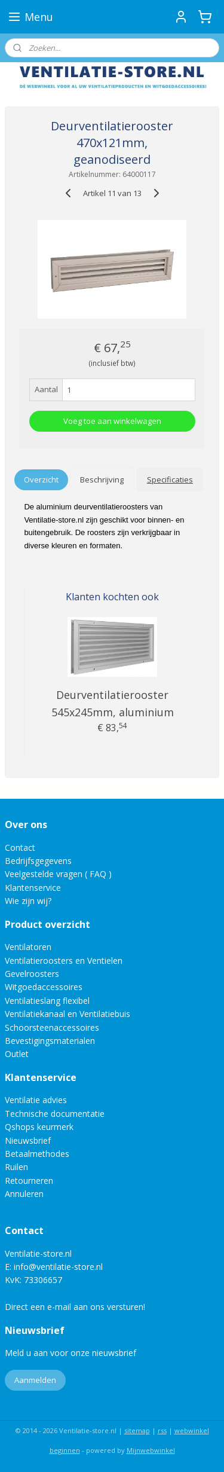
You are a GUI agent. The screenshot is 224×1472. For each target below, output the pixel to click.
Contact (20, 847)
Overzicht (41, 479)
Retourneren (29, 1180)
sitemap (137, 1430)
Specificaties (170, 479)
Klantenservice (33, 887)
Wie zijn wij (26, 900)
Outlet (18, 1053)
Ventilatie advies (36, 1099)
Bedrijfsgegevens (38, 860)
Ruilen (16, 1166)
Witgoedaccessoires (43, 986)
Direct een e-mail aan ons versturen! (75, 1306)
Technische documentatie (55, 1113)
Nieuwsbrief (28, 1140)
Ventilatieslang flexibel (47, 1000)
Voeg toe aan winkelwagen (112, 421)
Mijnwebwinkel (151, 1450)
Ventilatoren (28, 946)
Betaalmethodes (37, 1153)
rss (162, 1430)
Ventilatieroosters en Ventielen (63, 960)
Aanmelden (35, 1380)
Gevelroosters (32, 973)
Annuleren (24, 1193)
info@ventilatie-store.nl (58, 1266)
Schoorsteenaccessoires (52, 1027)
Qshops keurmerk (39, 1126)
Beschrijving (102, 479)
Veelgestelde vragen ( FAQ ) (58, 873)
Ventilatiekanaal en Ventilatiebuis (67, 1013)
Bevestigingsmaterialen (50, 1040)
